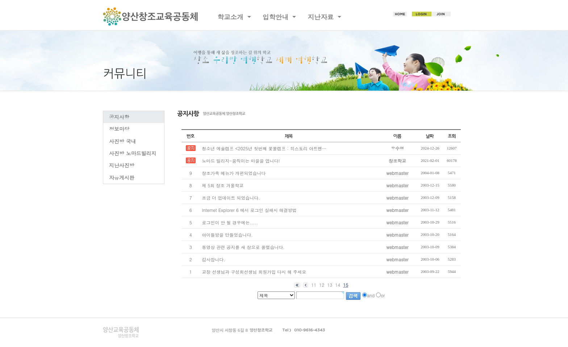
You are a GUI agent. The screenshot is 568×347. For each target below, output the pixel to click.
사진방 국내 (122, 141)
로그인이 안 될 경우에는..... (230, 222)
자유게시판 (121, 177)
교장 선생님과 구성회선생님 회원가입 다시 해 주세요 (254, 272)
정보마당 (119, 128)
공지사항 (119, 117)
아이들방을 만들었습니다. (227, 235)
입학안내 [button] (277, 16)
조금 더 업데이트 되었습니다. (231, 198)
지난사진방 (121, 165)
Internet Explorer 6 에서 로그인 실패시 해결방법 (249, 210)
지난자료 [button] (322, 16)
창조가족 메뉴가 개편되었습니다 (234, 173)
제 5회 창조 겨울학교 (222, 185)
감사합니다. (213, 259)
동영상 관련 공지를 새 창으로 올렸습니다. (243, 247)
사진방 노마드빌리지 (132, 153)
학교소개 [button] (231, 16)
